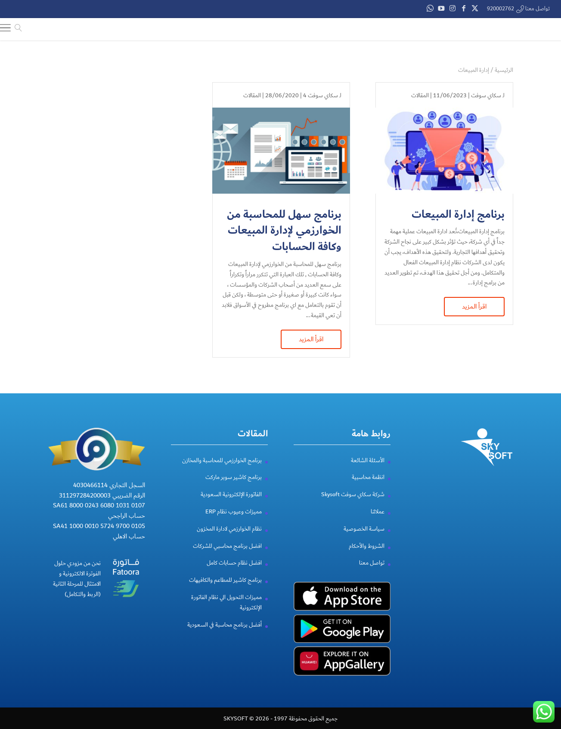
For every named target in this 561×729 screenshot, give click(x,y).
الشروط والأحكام (366, 556)
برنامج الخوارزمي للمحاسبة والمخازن (222, 470)
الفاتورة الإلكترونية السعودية (231, 505)
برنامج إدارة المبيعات (458, 214)
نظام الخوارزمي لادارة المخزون (229, 539)
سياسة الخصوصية (364, 539)
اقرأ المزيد (474, 306)
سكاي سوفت (486, 95)
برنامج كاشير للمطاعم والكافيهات (225, 590)
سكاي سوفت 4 (320, 95)
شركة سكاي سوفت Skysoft (352, 505)
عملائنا (377, 522)
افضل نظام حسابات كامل (234, 573)
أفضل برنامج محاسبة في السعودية (224, 634)
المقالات (420, 95)
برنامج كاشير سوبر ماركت (233, 487)
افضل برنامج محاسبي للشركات (227, 556)
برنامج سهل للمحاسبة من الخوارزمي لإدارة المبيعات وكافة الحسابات (284, 231)
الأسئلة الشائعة (367, 470)
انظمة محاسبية (368, 487)
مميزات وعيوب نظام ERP (233, 522)
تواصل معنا (371, 573)
